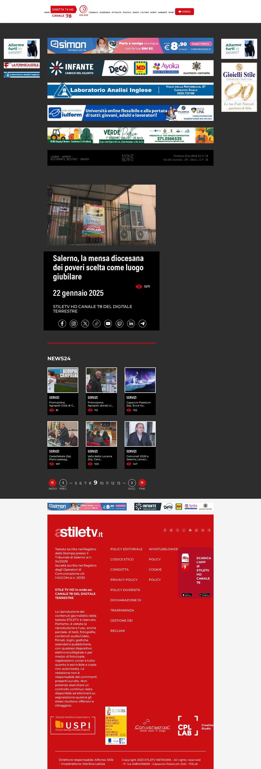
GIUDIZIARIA (104, 12)
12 (112, 483)
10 (101, 483)
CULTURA (144, 12)
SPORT (171, 12)
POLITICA (127, 12)
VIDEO (184, 11)
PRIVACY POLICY (124, 580)
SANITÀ (136, 12)
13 (118, 483)
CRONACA (93, 12)
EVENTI (153, 12)
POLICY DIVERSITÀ (125, 590)
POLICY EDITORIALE (126, 549)
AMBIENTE (162, 12)
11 (107, 483)
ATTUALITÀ (116, 12)
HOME (46, 12)
